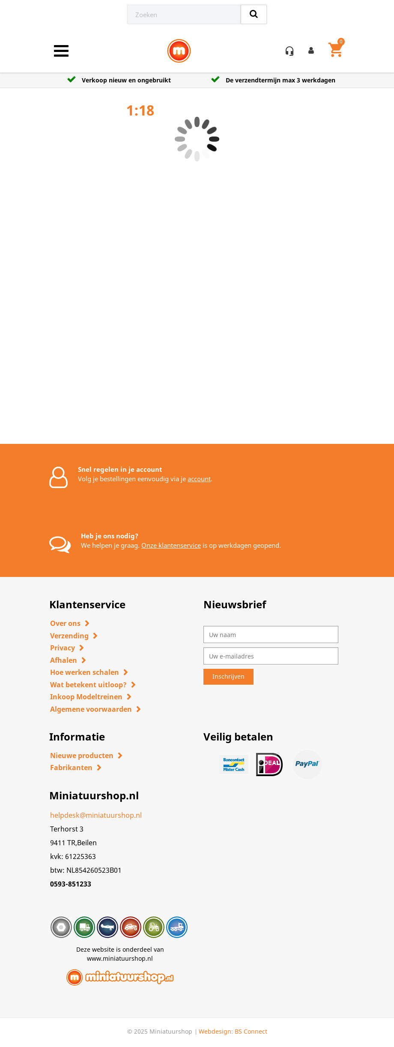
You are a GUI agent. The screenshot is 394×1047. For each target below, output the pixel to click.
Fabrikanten (71, 767)
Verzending (69, 635)
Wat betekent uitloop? (88, 684)
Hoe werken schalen (84, 672)
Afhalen (63, 660)
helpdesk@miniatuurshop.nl (96, 815)
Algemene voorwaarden (91, 709)
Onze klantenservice (171, 545)
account (199, 478)
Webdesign (215, 1031)
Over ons (65, 623)
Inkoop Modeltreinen (86, 696)
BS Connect (251, 1031)
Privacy (62, 647)
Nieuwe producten (81, 755)
